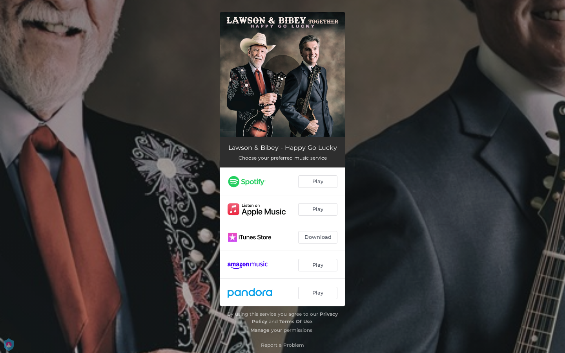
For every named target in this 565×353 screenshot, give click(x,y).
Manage (260, 330)
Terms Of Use (295, 321)
